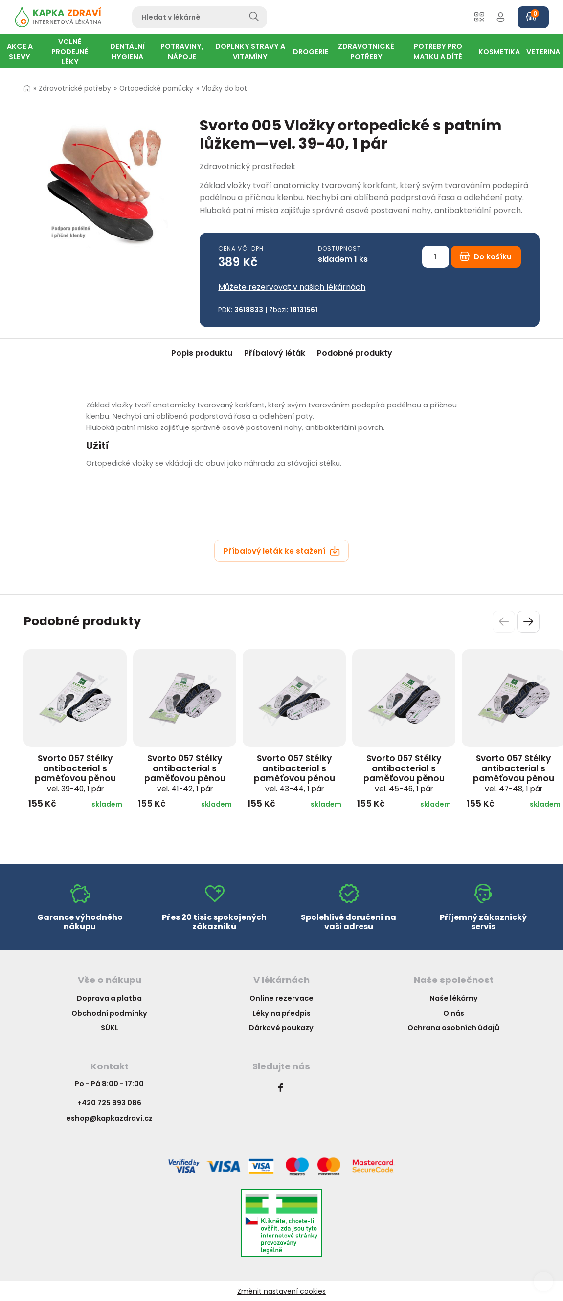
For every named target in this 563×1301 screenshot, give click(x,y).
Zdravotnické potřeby (75, 88)
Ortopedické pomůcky (156, 88)
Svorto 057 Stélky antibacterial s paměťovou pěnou (75, 773)
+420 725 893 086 (109, 1103)
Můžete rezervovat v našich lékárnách (291, 287)
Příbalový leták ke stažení (282, 551)
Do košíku (486, 257)
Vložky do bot (224, 88)
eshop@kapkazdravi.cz (109, 1118)
